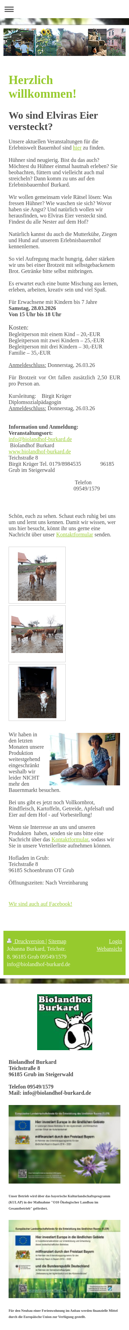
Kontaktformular (74, 534)
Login (115, 941)
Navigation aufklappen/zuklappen (64, 9)
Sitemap (57, 941)
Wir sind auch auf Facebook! (40, 904)
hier (77, 148)
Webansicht (109, 949)
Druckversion (26, 941)
